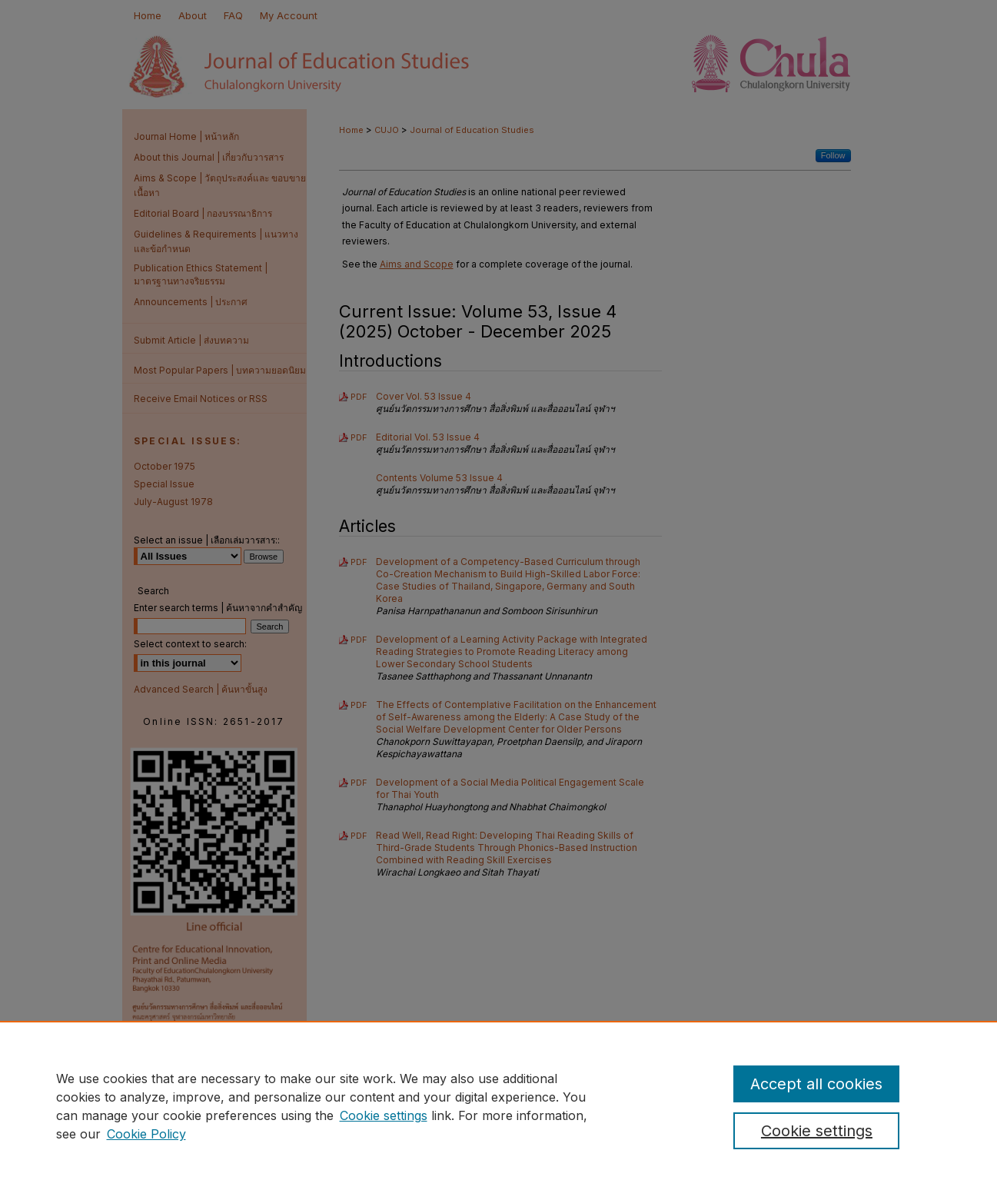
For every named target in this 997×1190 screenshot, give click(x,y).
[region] (498, 1105)
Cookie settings (383, 1115)
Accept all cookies (816, 1084)
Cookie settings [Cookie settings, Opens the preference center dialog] (816, 1131)
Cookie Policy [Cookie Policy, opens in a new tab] (146, 1134)
